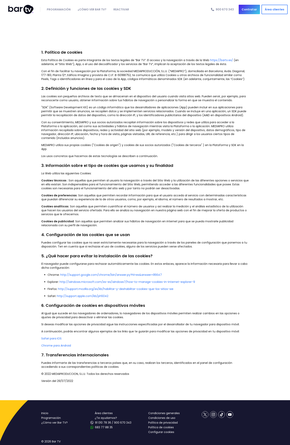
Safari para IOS (51, 338)
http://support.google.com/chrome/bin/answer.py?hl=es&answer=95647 (111, 275)
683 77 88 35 (104, 427)
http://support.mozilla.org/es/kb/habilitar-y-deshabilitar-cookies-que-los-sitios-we (115, 289)
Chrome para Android (56, 346)
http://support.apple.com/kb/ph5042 (82, 296)
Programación (51, 418)
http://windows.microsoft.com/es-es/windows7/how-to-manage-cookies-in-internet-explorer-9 (127, 282)
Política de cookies (161, 427)
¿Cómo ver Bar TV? (54, 423)
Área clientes (104, 413)
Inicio (44, 413)
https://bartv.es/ (222, 60)
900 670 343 (122, 423)
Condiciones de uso (161, 418)
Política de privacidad (163, 423)
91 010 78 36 (103, 423)
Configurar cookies (161, 432)
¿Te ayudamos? (106, 418)
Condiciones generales (164, 413)
